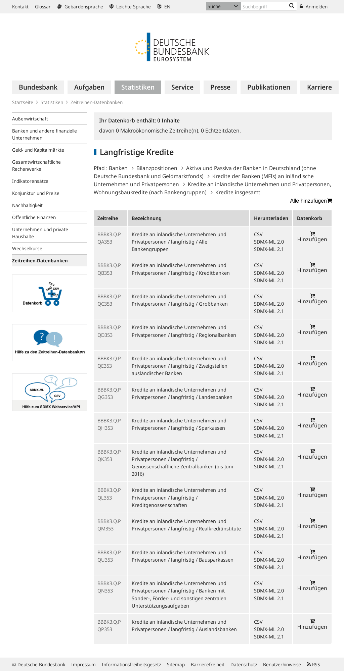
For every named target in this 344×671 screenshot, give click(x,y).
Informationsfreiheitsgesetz (131, 664)
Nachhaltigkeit (27, 205)
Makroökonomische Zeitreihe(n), (158, 130)
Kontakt (20, 6)
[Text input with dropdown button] (269, 6)
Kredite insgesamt (237, 192)
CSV (258, 234)
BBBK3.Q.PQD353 (109, 331)
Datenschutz (243, 664)
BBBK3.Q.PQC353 (109, 300)
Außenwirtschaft (30, 118)
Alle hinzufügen (311, 201)
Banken (118, 168)
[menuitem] (38, 87)
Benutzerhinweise (282, 664)
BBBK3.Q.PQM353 (109, 525)
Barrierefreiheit (207, 664)
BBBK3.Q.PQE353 (109, 362)
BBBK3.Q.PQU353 (109, 556)
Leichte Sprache (130, 6)
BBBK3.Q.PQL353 (109, 493)
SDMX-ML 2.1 (269, 249)
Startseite (22, 102)
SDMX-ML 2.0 (269, 241)
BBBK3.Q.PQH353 (109, 424)
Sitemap (176, 664)
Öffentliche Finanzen (34, 217)
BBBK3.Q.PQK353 (109, 455)
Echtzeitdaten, (221, 130)
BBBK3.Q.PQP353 (109, 625)
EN (163, 6)
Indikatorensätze (30, 181)
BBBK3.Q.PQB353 (109, 269)
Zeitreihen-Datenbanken (97, 102)
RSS (313, 664)
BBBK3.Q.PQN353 (109, 587)
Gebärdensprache (80, 6)
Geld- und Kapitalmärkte (38, 150)
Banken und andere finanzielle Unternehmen (44, 134)
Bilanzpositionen (156, 168)
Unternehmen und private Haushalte (40, 233)
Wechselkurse (27, 248)
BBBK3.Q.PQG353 (109, 393)
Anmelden (314, 6)
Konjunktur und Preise (35, 193)
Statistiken (52, 102)
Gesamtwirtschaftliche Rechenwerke (36, 165)
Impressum (83, 664)
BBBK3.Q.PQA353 (109, 238)
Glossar (43, 6)
